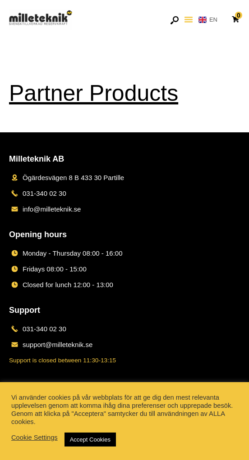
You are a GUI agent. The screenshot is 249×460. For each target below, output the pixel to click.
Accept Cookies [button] (90, 439)
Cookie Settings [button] (34, 437)
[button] (188, 19)
